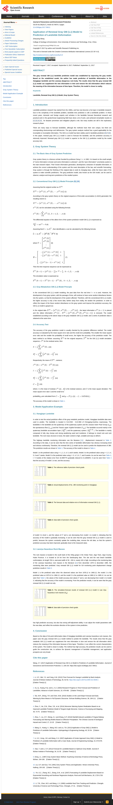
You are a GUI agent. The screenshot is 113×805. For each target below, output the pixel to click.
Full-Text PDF (94, 25)
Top (4, 79)
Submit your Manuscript (92, 802)
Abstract (92, 22)
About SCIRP (52, 797)
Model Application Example (13, 93)
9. (33, 757)
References (38, 671)
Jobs (105, 16)
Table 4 (92, 448)
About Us (89, 16)
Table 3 (59, 448)
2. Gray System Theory (44, 146)
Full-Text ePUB (95, 30)
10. (34, 765)
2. (33, 688)
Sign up (76, 802)
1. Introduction (40, 105)
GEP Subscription (10, 46)
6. (33, 728)
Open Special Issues (11, 67)
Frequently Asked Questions (13, 60)
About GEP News (10, 57)
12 (76, 563)
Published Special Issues (12, 69)
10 (78, 181)
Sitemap (59, 797)
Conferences (57, 16)
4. (33, 706)
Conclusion (7, 97)
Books (41, 16)
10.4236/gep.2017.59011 (41, 27)
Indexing (7, 27)
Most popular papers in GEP (13, 52)
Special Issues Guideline (12, 72)
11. (34, 773)
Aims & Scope (9, 32)
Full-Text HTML (95, 28)
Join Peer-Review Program (26, 802)
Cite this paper (40, 658)
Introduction (7, 86)
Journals (25, 16)
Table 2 (108, 440)
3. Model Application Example (48, 407)
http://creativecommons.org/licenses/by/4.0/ (48, 55)
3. (33, 696)
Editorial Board (9, 35)
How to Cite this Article (97, 36)
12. (34, 783)
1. (33, 677)
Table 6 (43, 578)
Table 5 (49, 568)
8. (33, 749)
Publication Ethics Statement (13, 55)
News (73, 16)
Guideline (7, 38)
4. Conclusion (40, 631)
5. (33, 717)
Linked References (96, 33)
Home (9, 16)
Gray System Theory (10, 90)
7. (33, 738)
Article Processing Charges (13, 41)
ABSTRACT (39, 70)
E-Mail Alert (8, 802)
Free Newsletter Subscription (14, 49)
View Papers (8, 29)
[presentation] (61, 187)
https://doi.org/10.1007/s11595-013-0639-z (83, 680)
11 (82, 440)
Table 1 (62, 401)
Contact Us (66, 797)
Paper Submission (10, 43)
